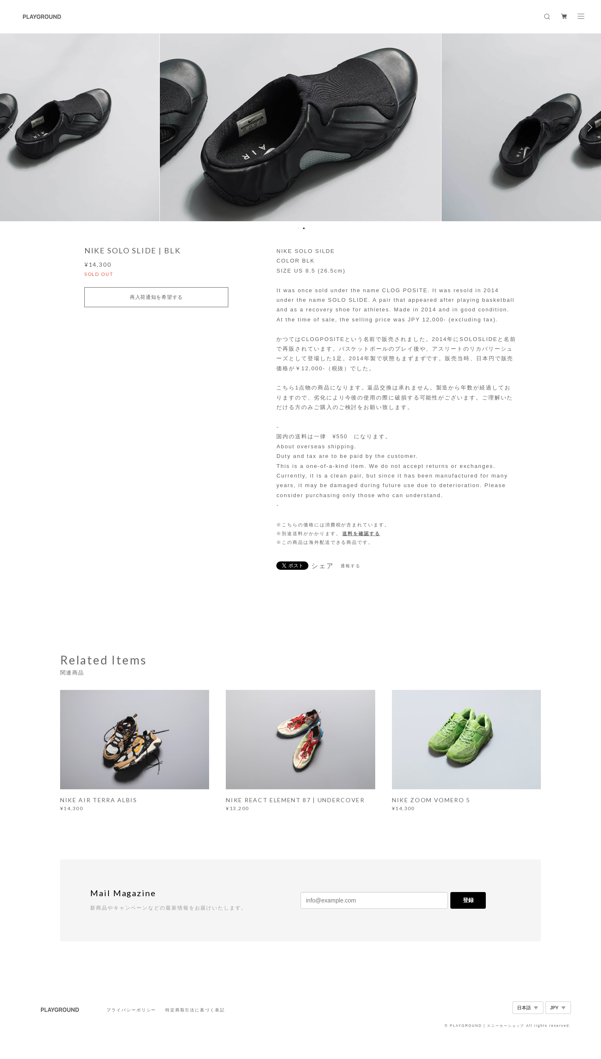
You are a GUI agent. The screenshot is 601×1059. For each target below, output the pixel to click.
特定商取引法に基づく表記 (195, 1010)
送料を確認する (361, 533)
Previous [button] (12, 127)
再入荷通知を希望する (156, 297)
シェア (322, 566)
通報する (351, 566)
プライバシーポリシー (131, 1010)
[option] (300, 127)
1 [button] (298, 228)
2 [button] (304, 228)
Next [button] (588, 127)
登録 (468, 900)
